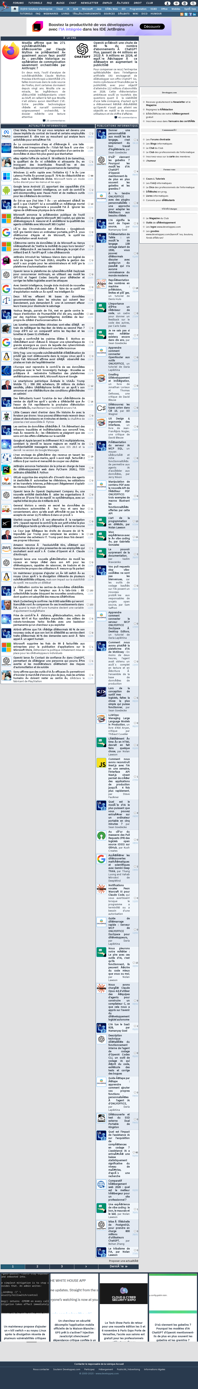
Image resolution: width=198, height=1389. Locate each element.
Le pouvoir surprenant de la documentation (119, 556)
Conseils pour (160, 200)
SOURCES (109, 14)
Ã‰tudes (122, 3)
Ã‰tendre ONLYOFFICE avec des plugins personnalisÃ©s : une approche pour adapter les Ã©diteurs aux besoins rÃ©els (119, 204)
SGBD (153, 9)
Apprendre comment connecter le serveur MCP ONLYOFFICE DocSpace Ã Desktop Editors (119, 625)
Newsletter (89, 3)
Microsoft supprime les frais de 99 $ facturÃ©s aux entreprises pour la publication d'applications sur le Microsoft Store (49, 648)
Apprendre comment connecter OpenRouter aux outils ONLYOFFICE (119, 359)
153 (90, 605)
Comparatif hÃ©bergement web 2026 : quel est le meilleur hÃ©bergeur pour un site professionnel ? (119, 1190)
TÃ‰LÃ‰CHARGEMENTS (87, 14)
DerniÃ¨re (118, 1267)
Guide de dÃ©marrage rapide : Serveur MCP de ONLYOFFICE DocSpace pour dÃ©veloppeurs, (119, 931)
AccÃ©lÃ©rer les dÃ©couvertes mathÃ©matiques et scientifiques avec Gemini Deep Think (119, 868)
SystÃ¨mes (190, 9)
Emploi (107, 3)
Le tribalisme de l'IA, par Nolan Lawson (119, 1252)
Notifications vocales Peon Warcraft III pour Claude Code (119, 900)
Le (150, 148)
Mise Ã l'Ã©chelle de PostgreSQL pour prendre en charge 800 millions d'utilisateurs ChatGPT (119, 1233)
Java (99, 9)
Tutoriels (35, 3)
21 (90, 509)
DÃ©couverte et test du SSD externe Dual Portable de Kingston (119, 1121)
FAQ (49, 3)
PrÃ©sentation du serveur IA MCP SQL (119, 460)
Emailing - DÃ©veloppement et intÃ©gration (119, 387)
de (160, 222)
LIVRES (65, 14)
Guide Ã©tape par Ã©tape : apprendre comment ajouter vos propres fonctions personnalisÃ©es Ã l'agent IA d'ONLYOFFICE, (119, 1094)
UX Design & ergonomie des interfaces (119, 428)
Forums (18, 3)
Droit (137, 3)
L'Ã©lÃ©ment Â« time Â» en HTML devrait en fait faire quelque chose (119, 746)
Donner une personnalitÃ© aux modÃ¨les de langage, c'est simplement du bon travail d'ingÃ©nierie (119, 141)
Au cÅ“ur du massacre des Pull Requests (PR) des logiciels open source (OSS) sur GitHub (119, 841)
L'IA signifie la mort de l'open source (119, 225)
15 (135, 963)
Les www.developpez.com (163, 227)
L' (151, 161)
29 (90, 457)
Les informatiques (159, 143)
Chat (72, 3)
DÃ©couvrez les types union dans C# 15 (119, 409)
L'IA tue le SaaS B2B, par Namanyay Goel (119, 1028)
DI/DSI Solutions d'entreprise (36, 9)
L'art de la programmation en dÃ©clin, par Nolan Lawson (119, 523)
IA (68, 9)
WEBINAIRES (50, 14)
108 (90, 534)
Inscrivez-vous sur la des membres (168, 156)
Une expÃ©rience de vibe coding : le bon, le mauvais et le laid (119, 1211)
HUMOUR (156, 14)
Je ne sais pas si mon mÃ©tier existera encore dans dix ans (119, 337)
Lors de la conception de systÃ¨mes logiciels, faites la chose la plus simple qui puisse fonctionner (119, 699)
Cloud (59, 9)
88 (90, 176)
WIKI (135, 14)
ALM (75, 9)
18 (135, 288)
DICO (144, 14)
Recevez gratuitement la (165, 102)
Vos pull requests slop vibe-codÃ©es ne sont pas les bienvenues (119, 587)
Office (164, 9)
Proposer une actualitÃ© (123, 1261)
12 (90, 386)
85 (135, 1152)
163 (90, 314)
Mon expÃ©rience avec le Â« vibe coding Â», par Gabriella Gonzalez (119, 539)
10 (90, 204)
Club (149, 3)
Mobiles (176, 9)
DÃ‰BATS (123, 14)
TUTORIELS (26, 14)
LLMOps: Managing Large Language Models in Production (119, 725)
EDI (124, 9)
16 (90, 402)
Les (158, 139)
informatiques (157, 196)
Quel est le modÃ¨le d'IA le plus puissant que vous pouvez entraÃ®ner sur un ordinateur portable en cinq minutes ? (119, 814)
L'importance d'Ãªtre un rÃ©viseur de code (119, 315)
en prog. (156, 191)
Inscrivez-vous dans (170, 121)
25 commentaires (54, 120)
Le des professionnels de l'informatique (170, 152)
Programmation (138, 9)
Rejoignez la (159, 109)
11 (135, 537)
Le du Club (157, 218)
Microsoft (87, 9)
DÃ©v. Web (111, 9)
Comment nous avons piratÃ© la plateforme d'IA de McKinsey (119, 663)
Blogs (60, 3)
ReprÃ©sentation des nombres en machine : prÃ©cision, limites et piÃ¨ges (119, 290)
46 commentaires (126, 117)
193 (90, 148)
